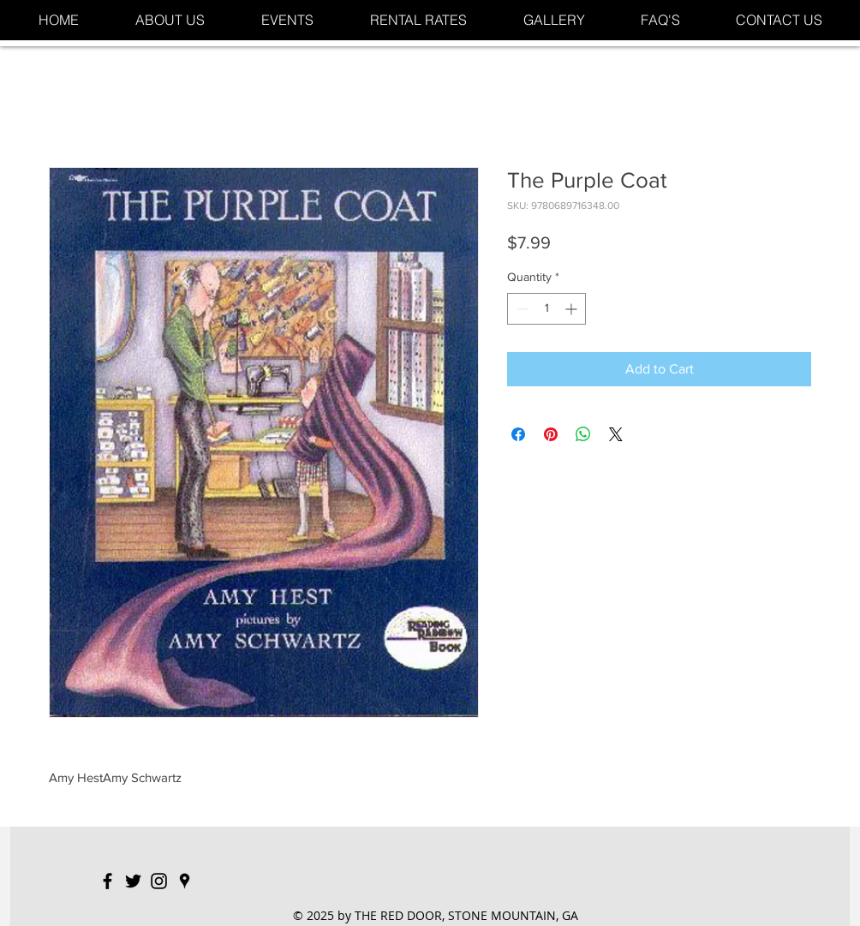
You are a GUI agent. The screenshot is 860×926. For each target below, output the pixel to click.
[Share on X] (616, 434)
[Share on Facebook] (518, 434)
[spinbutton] (546, 309)
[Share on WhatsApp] (583, 434)
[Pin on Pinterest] (550, 434)
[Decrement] (520, 309)
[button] (287, 20)
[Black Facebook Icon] (107, 881)
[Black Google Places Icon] (184, 881)
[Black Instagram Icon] (159, 881)
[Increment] (572, 309)
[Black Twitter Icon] (133, 881)
